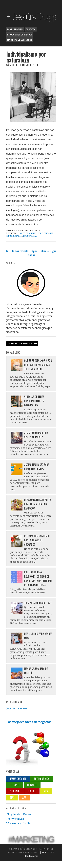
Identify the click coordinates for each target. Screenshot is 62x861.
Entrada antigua (48, 251)
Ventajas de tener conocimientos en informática (34, 401)
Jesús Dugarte (14, 236)
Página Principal (15, 29)
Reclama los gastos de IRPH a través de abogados (37, 540)
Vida (46, 791)
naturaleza (30, 236)
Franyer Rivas (15, 818)
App (24, 797)
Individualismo (28, 233)
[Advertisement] (34, 6)
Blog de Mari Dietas (18, 814)
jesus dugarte (46, 233)
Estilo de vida (41, 779)
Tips (12, 797)
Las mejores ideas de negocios (28, 722)
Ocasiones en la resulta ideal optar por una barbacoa (37, 504)
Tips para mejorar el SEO (38, 603)
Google (32, 791)
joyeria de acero (16, 708)
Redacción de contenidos (19, 34)
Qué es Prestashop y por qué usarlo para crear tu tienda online (38, 365)
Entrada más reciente (17, 251)
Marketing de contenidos (19, 39)
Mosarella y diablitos (19, 823)
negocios (15, 791)
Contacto (31, 29)
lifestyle (15, 785)
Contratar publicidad (22, 343)
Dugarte (32, 785)
